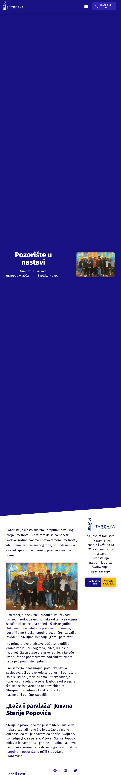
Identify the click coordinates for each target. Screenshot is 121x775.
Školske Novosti (49, 275)
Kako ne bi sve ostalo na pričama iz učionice (38, 628)
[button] (86, 6)
